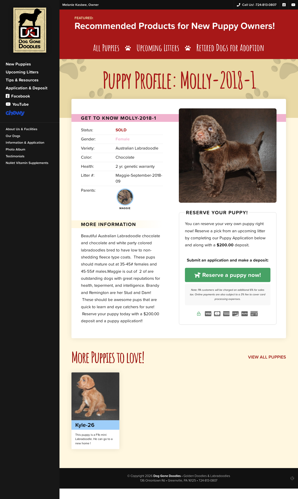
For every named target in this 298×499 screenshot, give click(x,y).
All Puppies (106, 58)
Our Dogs (13, 136)
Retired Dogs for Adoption (233, 58)
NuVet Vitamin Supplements (27, 163)
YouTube (17, 105)
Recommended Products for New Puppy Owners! (162, 31)
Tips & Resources (22, 81)
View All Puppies (266, 367)
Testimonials (15, 157)
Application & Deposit (26, 89)
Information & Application (25, 143)
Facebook (18, 97)
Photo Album (15, 150)
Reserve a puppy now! (228, 285)
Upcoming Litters (22, 73)
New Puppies (18, 65)
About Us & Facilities (21, 129)
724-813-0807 (257, 5)
